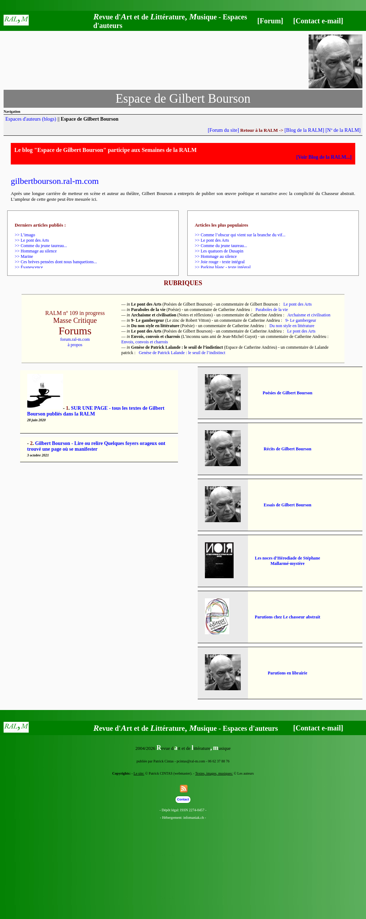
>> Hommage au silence (36, 251)
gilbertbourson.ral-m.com (55, 181)
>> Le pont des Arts (32, 240)
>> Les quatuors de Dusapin (219, 251)
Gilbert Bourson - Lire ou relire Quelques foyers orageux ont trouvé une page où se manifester (96, 446)
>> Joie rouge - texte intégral (220, 261)
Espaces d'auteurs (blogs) (30, 119)
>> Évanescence (29, 267)
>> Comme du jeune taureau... (41, 245)
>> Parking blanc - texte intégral (223, 267)
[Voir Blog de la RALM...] (324, 157)
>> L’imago (25, 234)
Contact (183, 799)
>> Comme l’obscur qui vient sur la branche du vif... (240, 234)
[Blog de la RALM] (304, 130)
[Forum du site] (223, 130)
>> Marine (24, 256)
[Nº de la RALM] (343, 130)
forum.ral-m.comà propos (75, 342)
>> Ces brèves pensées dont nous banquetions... (56, 261)
